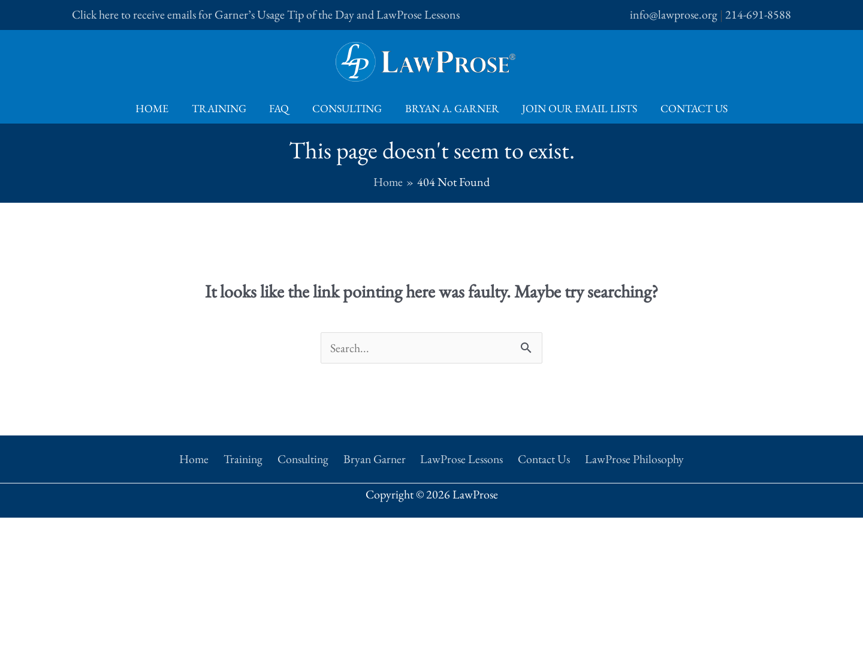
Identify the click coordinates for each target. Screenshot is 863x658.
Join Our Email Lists (576, 108)
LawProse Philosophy (629, 457)
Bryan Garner (375, 457)
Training (222, 108)
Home (156, 108)
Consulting (347, 108)
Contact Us (689, 108)
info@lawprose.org (673, 14)
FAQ (281, 108)
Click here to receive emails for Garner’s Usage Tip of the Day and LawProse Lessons (266, 14)
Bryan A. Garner (450, 108)
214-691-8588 (758, 14)
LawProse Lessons (461, 457)
